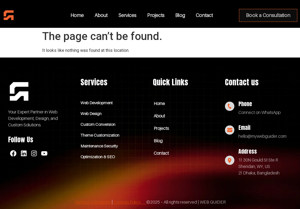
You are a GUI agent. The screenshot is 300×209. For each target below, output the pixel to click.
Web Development (96, 102)
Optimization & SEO (97, 156)
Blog (180, 15)
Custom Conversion (97, 124)
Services (127, 15)
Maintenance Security (99, 145)
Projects (155, 15)
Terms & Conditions (93, 202)
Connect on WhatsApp (259, 112)
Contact (204, 15)
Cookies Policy (130, 202)
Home (77, 15)
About (101, 15)
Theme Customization (99, 135)
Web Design (91, 113)
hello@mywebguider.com (262, 136)
